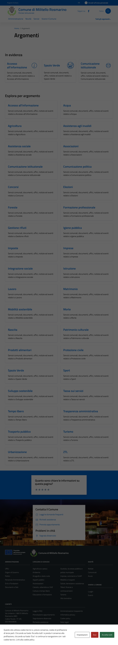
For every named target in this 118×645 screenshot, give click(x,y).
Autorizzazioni (38, 583)
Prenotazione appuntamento (44, 614)
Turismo (63, 594)
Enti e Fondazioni (11, 583)
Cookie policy (65, 618)
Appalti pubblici (38, 579)
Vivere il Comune (49, 18)
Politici (7, 576)
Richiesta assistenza (40, 622)
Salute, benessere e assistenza (72, 583)
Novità (28, 18)
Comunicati (92, 572)
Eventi (90, 595)
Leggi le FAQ (37, 611)
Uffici (7, 568)
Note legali (64, 622)
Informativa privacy (67, 614)
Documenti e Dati (11, 587)
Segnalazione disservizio (42, 618)
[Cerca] (108, 11)
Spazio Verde (52, 65)
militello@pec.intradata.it (18, 627)
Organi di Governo (12, 572)
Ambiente (36, 572)
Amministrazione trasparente (71, 611)
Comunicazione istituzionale (90, 65)
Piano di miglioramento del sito (72, 629)
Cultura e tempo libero (41, 590)
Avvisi (90, 576)
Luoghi (90, 591)
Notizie (90, 568)
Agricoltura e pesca (40, 568)
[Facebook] (87, 10)
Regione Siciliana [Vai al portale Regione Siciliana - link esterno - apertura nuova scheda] (12, 3)
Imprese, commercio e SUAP (71, 576)
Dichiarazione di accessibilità (71, 625)
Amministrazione (15, 18)
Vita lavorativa (65, 598)
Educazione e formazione (42, 594)
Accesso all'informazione (17, 65)
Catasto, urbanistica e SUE (43, 587)
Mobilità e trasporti (67, 579)
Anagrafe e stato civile (41, 576)
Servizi (36, 18)
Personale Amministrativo (15, 579)
